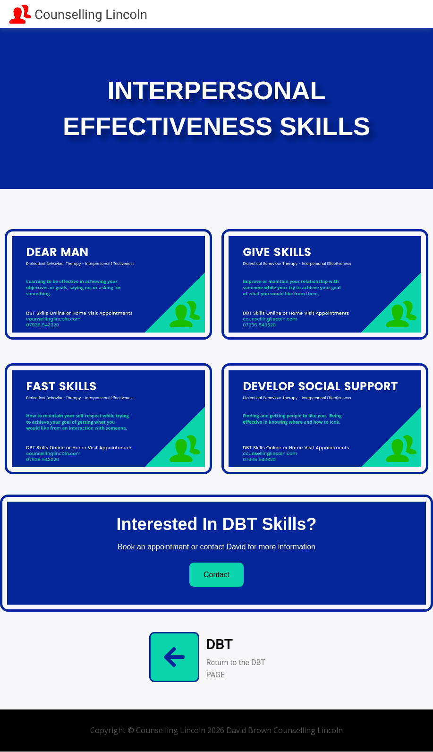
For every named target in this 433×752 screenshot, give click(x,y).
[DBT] (174, 657)
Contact (216, 575)
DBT (219, 644)
